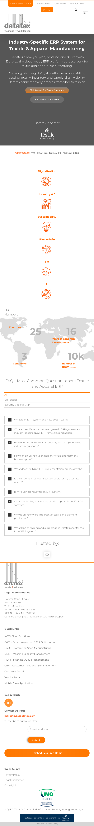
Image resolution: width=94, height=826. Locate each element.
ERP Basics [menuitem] (10, 399)
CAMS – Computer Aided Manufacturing (28, 648)
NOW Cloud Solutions (17, 636)
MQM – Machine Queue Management (26, 659)
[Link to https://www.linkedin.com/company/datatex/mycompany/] (8, 703)
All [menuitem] (5, 394)
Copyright (10, 785)
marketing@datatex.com (19, 716)
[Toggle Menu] (85, 10)
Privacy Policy (12, 774)
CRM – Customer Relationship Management (30, 665)
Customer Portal (14, 671)
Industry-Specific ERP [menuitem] (17, 404)
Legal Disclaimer (14, 780)
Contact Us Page (14, 710)
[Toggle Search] (76, 9)
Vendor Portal (12, 677)
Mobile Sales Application (18, 683)
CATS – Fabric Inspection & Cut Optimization (30, 642)
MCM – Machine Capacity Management (27, 653)
